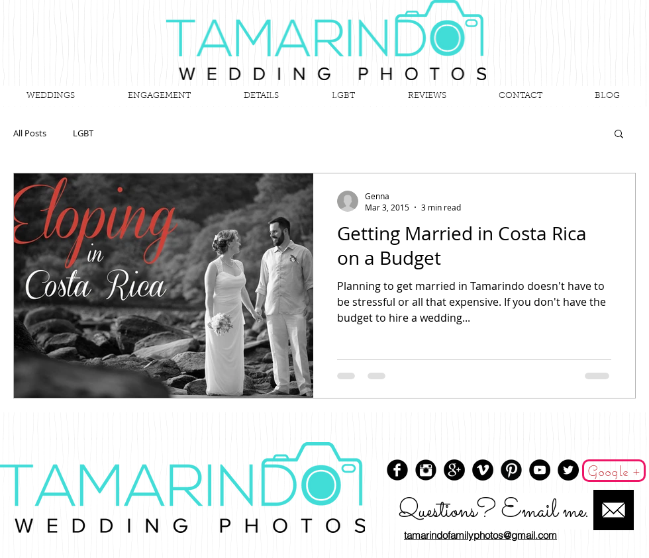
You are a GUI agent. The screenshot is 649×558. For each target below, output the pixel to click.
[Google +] (614, 470)
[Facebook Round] (397, 470)
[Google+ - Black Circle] (454, 470)
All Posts (29, 133)
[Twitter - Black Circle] (568, 470)
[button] (619, 135)
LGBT (83, 133)
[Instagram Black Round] (425, 470)
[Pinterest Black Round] (511, 470)
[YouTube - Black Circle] (539, 470)
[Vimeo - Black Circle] (482, 470)
